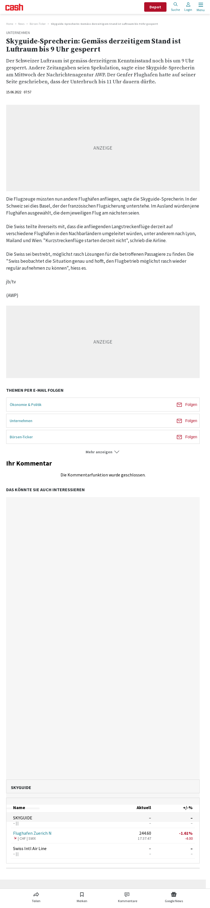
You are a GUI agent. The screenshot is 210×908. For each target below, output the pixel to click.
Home (9, 24)
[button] (103, 452)
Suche (175, 7)
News (21, 24)
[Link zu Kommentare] (127, 896)
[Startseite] (14, 7)
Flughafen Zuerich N (32, 833)
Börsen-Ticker (38, 24)
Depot (155, 6)
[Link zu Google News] (174, 896)
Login (188, 7)
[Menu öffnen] (200, 7)
